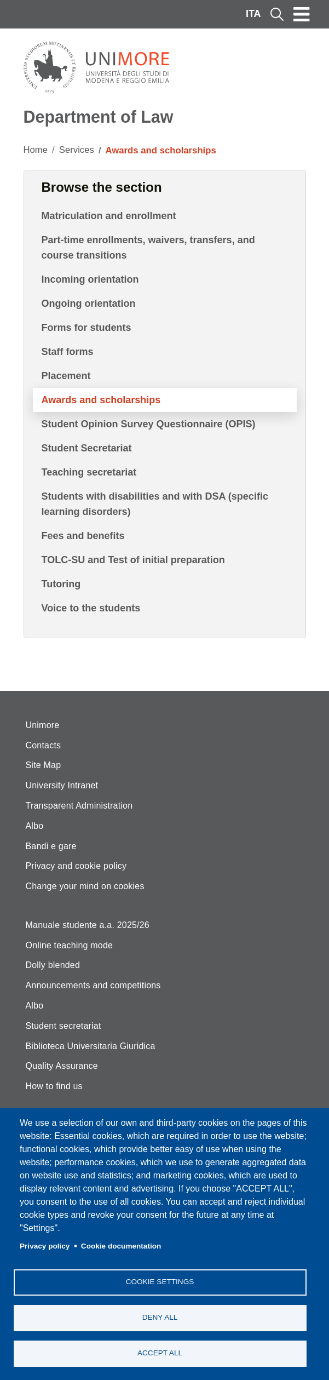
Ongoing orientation (89, 303)
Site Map (43, 765)
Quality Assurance (62, 1065)
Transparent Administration (79, 805)
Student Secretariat (87, 448)
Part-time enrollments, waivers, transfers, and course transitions (148, 247)
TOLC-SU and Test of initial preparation (133, 559)
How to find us (54, 1086)
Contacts (43, 745)
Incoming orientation (90, 279)
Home (36, 150)
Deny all (160, 1317)
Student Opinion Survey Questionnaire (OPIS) (149, 424)
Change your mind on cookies (85, 886)
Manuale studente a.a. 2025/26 (87, 925)
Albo (35, 826)
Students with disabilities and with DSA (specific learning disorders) (155, 504)
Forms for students (86, 327)
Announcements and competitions (93, 985)
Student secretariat (63, 1025)
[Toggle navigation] (301, 14)
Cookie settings (160, 1282)
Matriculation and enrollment (109, 215)
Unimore (43, 725)
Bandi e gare (51, 846)
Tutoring (61, 584)
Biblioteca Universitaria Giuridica (90, 1046)
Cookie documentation (121, 1246)
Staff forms (68, 351)
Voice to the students (91, 608)
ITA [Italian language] (253, 13)
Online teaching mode (69, 945)
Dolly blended (53, 965)
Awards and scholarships (101, 399)
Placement (66, 375)
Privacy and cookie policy (76, 866)
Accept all (159, 1353)
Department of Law (99, 116)
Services (76, 150)
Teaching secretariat (89, 472)
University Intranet (62, 785)
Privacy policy (45, 1246)
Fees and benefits (83, 535)
